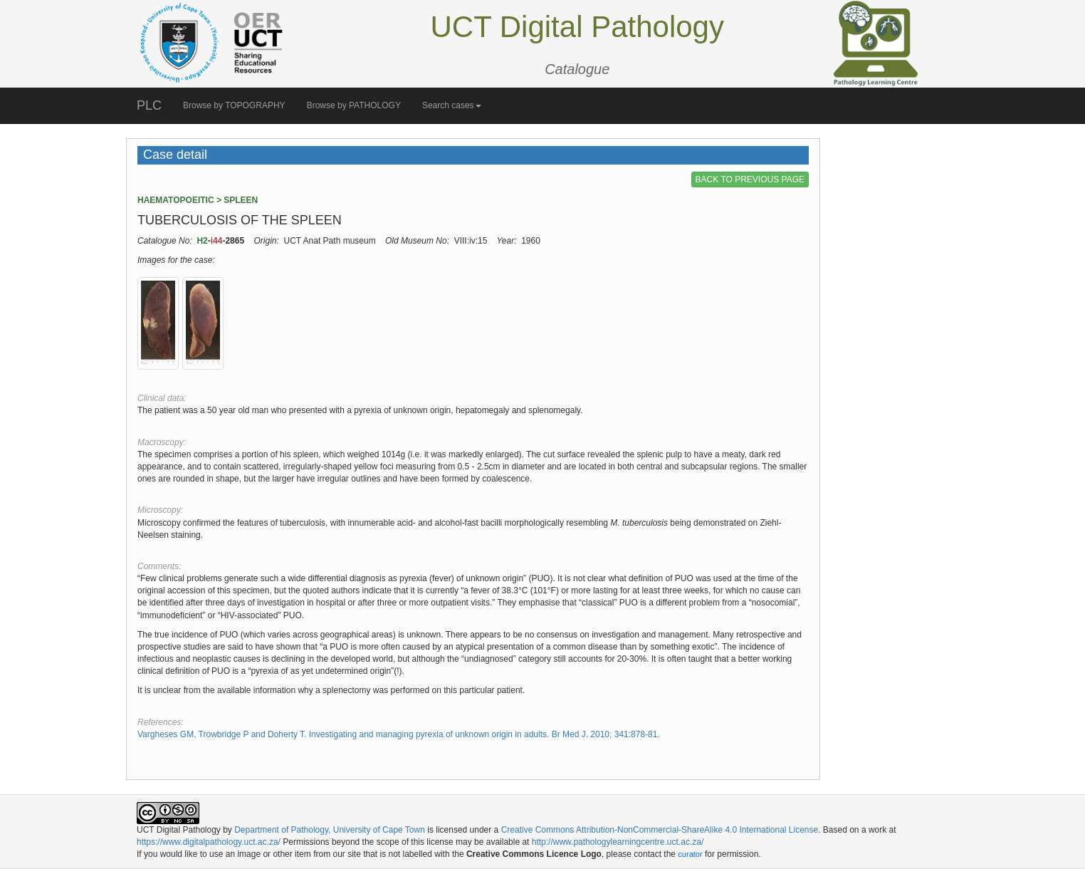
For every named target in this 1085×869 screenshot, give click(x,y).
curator (690, 854)
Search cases (451, 105)
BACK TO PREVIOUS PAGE (750, 179)
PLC (149, 105)
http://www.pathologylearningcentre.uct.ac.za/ (617, 842)
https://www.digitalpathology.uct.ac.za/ (209, 842)
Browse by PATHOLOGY (354, 105)
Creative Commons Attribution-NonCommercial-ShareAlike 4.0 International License (660, 830)
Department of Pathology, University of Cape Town (329, 830)
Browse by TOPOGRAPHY (234, 105)
